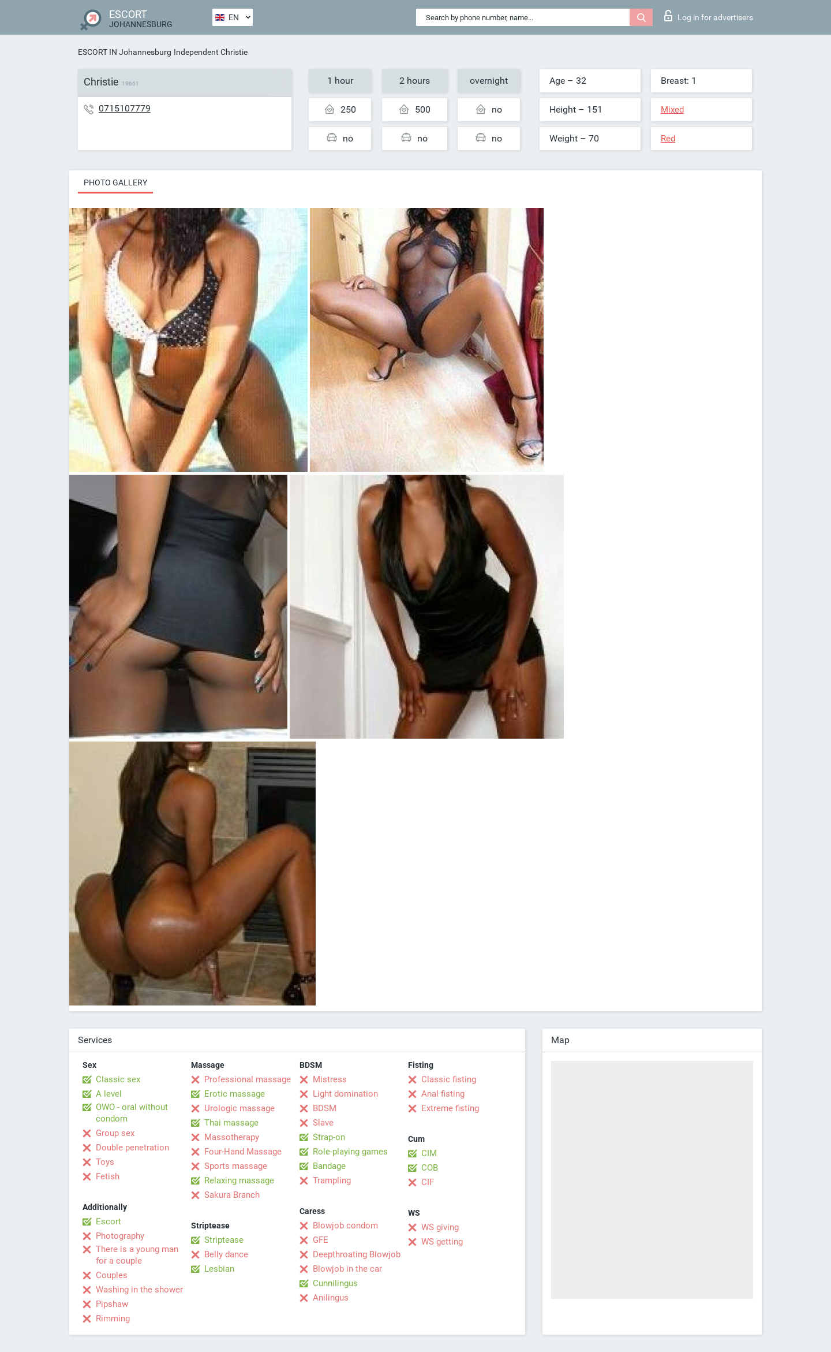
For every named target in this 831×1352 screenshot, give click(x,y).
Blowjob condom (345, 1225)
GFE (320, 1240)
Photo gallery (115, 182)
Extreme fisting (450, 1108)
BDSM (324, 1108)
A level (109, 1094)
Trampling (332, 1180)
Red (668, 138)
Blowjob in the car (347, 1269)
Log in (708, 15)
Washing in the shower (139, 1289)
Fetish (107, 1176)
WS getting (442, 1241)
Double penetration (132, 1147)
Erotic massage (234, 1094)
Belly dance (226, 1254)
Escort (108, 1221)
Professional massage (247, 1079)
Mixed (672, 110)
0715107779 (125, 108)
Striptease (224, 1240)
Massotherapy (231, 1137)
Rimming (113, 1318)
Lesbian (219, 1269)
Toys (105, 1162)
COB (429, 1168)
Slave (323, 1123)
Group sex (115, 1133)
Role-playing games (350, 1151)
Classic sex (118, 1079)
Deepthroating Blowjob (356, 1254)
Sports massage (235, 1166)
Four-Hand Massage (243, 1151)
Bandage (329, 1166)
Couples (112, 1275)
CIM (429, 1153)
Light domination (345, 1094)
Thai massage (231, 1123)
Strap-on (329, 1137)
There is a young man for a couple (137, 1255)
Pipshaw (112, 1304)
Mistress (330, 1079)
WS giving (440, 1227)
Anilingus (331, 1298)
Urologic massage (239, 1108)
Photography (120, 1236)
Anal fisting (443, 1094)
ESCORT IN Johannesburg (124, 52)
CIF (427, 1182)
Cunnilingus (335, 1283)
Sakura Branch (232, 1195)
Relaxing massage (239, 1180)
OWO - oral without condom (132, 1113)
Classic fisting (448, 1079)
